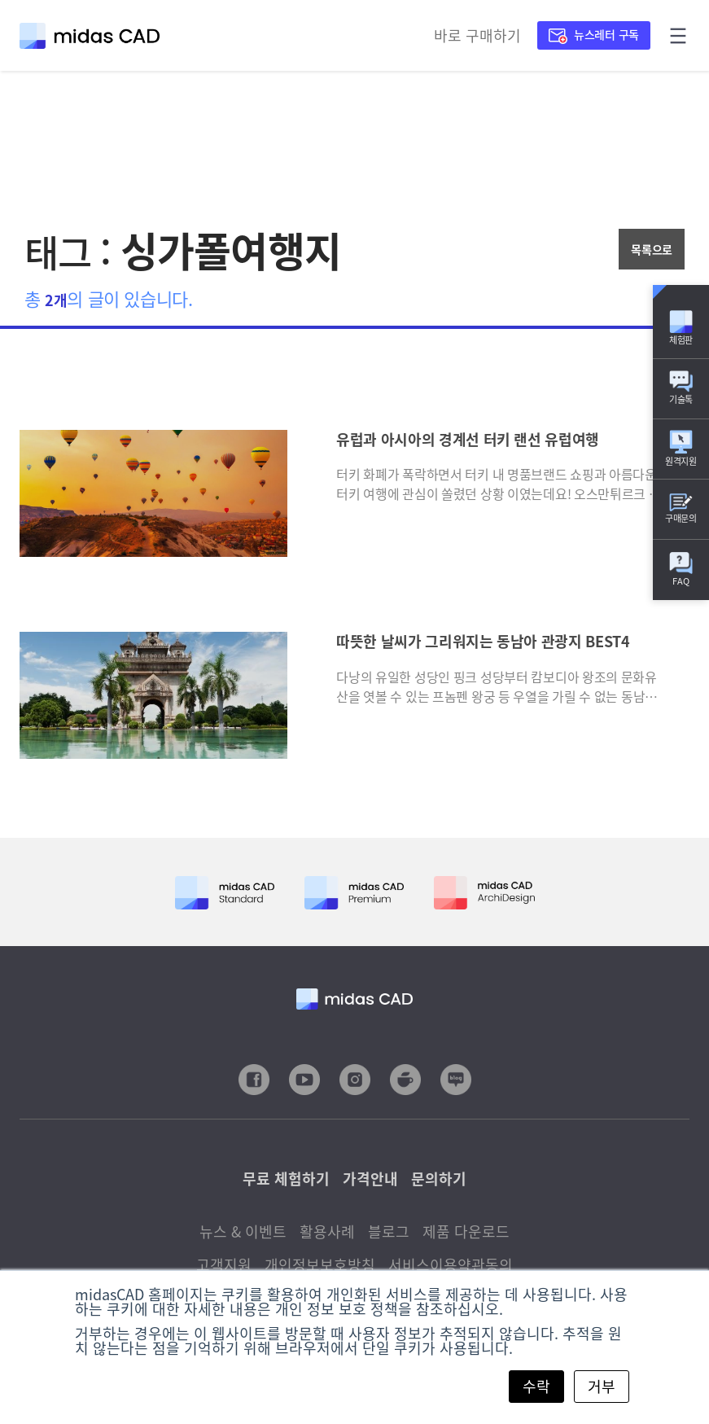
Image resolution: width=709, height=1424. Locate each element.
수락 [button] (536, 1386)
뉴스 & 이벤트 (243, 1231)
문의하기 (438, 1179)
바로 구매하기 (477, 35)
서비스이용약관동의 (450, 1265)
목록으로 (651, 249)
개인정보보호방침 (320, 1265)
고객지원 (224, 1265)
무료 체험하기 (286, 1179)
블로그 (388, 1231)
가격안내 (370, 1179)
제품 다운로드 (466, 1231)
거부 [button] (601, 1386)
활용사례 (327, 1231)
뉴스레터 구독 (594, 34)
